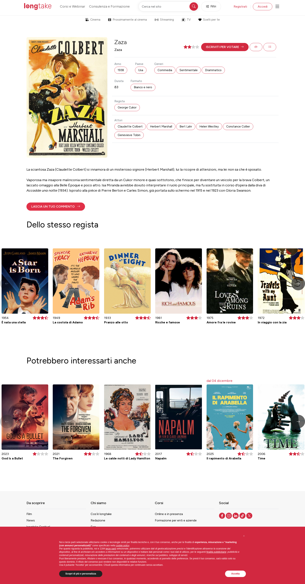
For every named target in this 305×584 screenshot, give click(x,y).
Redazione (98, 520)
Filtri (211, 6)
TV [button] (186, 19)
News (30, 520)
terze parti (111, 548)
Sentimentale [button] (189, 70)
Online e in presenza (169, 514)
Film (29, 514)
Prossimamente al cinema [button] (127, 19)
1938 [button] (121, 70)
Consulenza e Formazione (109, 6)
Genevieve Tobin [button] (129, 135)
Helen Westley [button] (209, 126)
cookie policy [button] (122, 545)
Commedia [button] (165, 70)
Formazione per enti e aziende (176, 520)
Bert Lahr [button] (186, 126)
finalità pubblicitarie (216, 552)
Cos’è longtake (101, 514)
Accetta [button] (235, 573)
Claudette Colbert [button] (130, 126)
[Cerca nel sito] (168, 6)
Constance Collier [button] (238, 126)
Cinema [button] (92, 19)
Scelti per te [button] (209, 19)
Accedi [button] (262, 6)
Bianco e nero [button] (143, 87)
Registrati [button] (240, 6)
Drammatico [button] (213, 70)
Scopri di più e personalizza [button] (80, 573)
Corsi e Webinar (72, 6)
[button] (225, 47)
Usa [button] (140, 70)
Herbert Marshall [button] (161, 126)
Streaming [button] (164, 19)
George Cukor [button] (127, 107)
